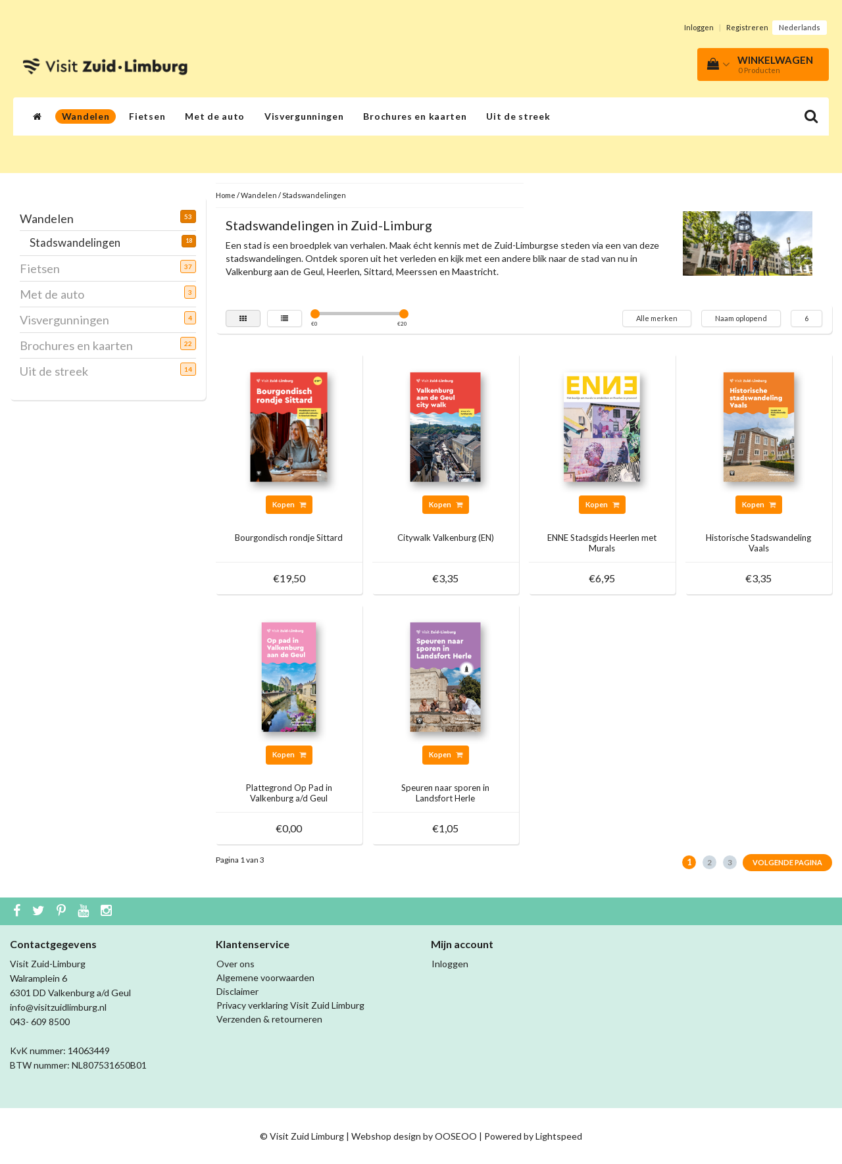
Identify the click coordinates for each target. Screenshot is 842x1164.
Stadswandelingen (80, 242)
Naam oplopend (741, 318)
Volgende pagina (787, 862)
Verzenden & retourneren (269, 1019)
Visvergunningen (304, 116)
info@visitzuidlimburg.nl (58, 1007)
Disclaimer (237, 991)
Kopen (289, 504)
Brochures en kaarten (414, 116)
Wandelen (86, 116)
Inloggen (699, 27)
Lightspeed (558, 1136)
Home (225, 195)
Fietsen (147, 116)
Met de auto (215, 116)
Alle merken (657, 318)
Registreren (747, 27)
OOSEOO (456, 1136)
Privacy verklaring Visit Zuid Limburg (290, 1005)
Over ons (235, 963)
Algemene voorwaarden (265, 977)
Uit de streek (518, 116)
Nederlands (799, 27)
